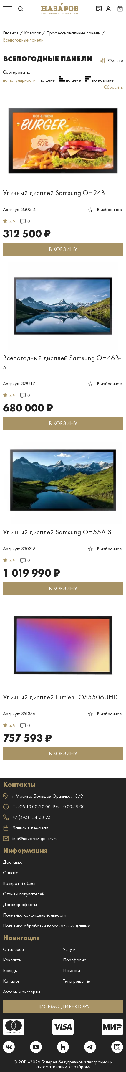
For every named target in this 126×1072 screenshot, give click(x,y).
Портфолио (75, 960)
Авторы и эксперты (21, 992)
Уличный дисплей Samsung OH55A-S (57, 531)
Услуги (69, 949)
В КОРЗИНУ (63, 249)
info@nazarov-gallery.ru (30, 838)
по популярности (19, 80)
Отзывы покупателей (23, 894)
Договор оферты (20, 904)
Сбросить (113, 87)
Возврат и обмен (20, 883)
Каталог (11, 981)
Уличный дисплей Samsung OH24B (54, 192)
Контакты (12, 960)
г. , (43, 796)
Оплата (11, 873)
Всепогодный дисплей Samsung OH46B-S (62, 362)
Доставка (13, 862)
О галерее (13, 949)
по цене (47, 80)
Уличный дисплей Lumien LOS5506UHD (60, 697)
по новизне (103, 80)
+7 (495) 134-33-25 (27, 817)
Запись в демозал (25, 828)
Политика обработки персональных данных (46, 926)
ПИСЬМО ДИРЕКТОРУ (63, 1006)
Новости (71, 970)
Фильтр (111, 60)
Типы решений (76, 981)
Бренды (10, 970)
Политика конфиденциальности (34, 915)
